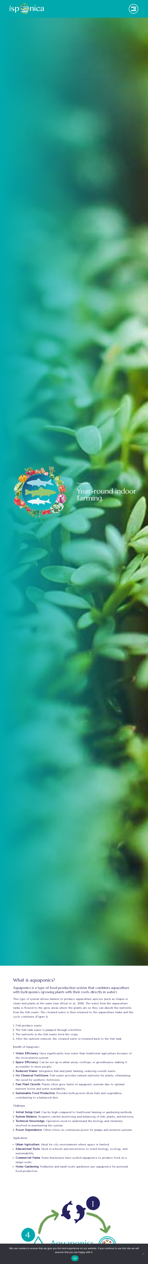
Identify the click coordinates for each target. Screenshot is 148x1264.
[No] (143, 1254)
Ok (75, 1258)
